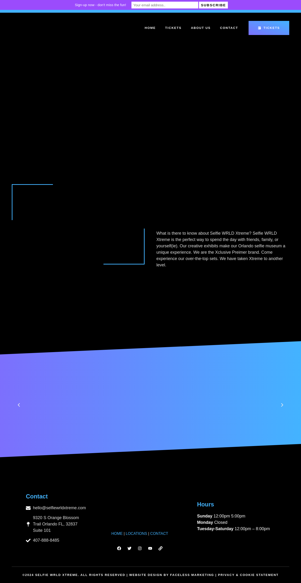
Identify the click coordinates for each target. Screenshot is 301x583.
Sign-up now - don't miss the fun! (105, 5)
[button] (18, 405)
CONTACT (159, 534)
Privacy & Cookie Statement (248, 575)
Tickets (173, 28)
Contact (229, 28)
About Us (201, 28)
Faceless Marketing (192, 575)
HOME (117, 534)
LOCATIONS (136, 534)
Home (150, 28)
